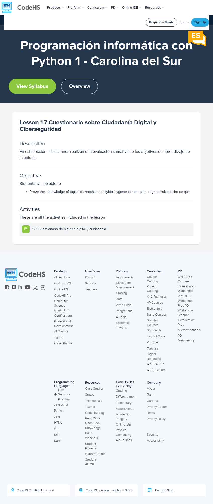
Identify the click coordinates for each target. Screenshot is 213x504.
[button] (55, 7)
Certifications (63, 316)
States (89, 395)
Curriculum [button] (97, 8)
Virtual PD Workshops (185, 298)
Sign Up (200, 22)
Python (59, 411)
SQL (57, 435)
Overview (79, 86)
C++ (56, 429)
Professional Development (63, 323)
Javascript (61, 405)
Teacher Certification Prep (186, 320)
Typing (58, 337)
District (90, 277)
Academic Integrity (122, 325)
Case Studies (94, 389)
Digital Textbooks (154, 356)
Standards (154, 330)
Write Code (123, 305)
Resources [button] (154, 8)
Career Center (95, 454)
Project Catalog (152, 288)
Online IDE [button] (131, 8)
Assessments (125, 409)
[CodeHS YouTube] (28, 288)
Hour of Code (156, 336)
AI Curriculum (156, 370)
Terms (151, 413)
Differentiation (125, 397)
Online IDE (61, 289)
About (151, 389)
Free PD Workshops (185, 308)
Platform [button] (75, 8)
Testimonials (93, 401)
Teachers (91, 289)
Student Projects (90, 446)
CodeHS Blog (94, 413)
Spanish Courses (152, 322)
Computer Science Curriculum (61, 305)
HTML (58, 423)
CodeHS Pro (62, 296)
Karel (57, 441)
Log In (184, 22)
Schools (90, 283)
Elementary (154, 309)
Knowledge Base (93, 430)
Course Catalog (152, 279)
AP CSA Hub (155, 364)
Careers (152, 401)
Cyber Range (63, 343)
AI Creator (61, 331)
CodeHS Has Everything (125, 384)
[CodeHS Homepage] (22, 7)
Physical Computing (123, 432)
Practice (152, 342)
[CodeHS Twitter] (35, 288)
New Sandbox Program (62, 394)
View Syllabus (32, 86)
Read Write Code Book (93, 420)
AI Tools (121, 317)
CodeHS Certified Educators (33, 490)
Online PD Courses (185, 279)
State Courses (157, 315)
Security (152, 435)
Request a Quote (161, 22)
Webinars (91, 438)
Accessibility (155, 441)
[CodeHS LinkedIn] (20, 288)
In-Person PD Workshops (187, 288)
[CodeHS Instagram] (14, 288)
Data (119, 299)
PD (180, 271)
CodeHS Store (160, 490)
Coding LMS (62, 283)
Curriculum (155, 271)
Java (57, 417)
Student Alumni (90, 462)
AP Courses (155, 303)
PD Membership (186, 338)
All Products (62, 277)
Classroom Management (125, 285)
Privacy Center (157, 407)
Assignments (125, 277)
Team (150, 395)
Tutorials (153, 349)
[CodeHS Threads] (42, 288)
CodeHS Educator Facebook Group (106, 490)
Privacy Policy (156, 419)
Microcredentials (189, 330)
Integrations (124, 311)
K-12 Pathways (157, 297)
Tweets (90, 407)
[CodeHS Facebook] (7, 288)
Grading (121, 293)
